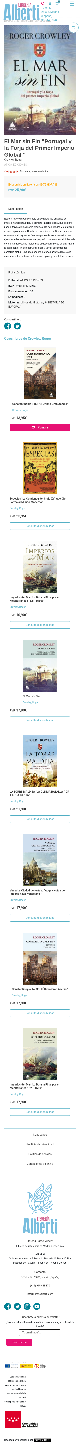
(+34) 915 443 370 (40, 1285)
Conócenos (40, 1134)
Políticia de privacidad (39, 1144)
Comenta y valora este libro (34, 171)
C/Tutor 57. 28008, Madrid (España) (40, 1277)
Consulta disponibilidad (40, 526)
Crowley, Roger (20, 410)
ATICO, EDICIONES (31, 280)
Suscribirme (19, 1342)
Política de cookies (40, 1154)
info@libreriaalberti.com (40, 1294)
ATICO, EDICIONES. (16, 164)
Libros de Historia (32, 302)
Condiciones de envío (40, 1163)
